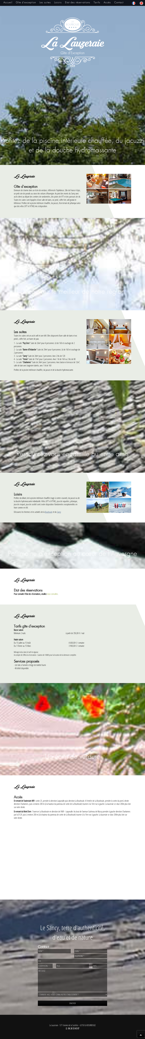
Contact (119, 2)
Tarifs (97, 2)
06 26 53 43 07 (73, 1028)
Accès (107, 2)
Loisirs (58, 2)
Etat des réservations (77, 2)
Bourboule (48, 512)
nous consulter (52, 594)
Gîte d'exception (26, 2)
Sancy (59, 512)
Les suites (45, 2)
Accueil (7, 2)
